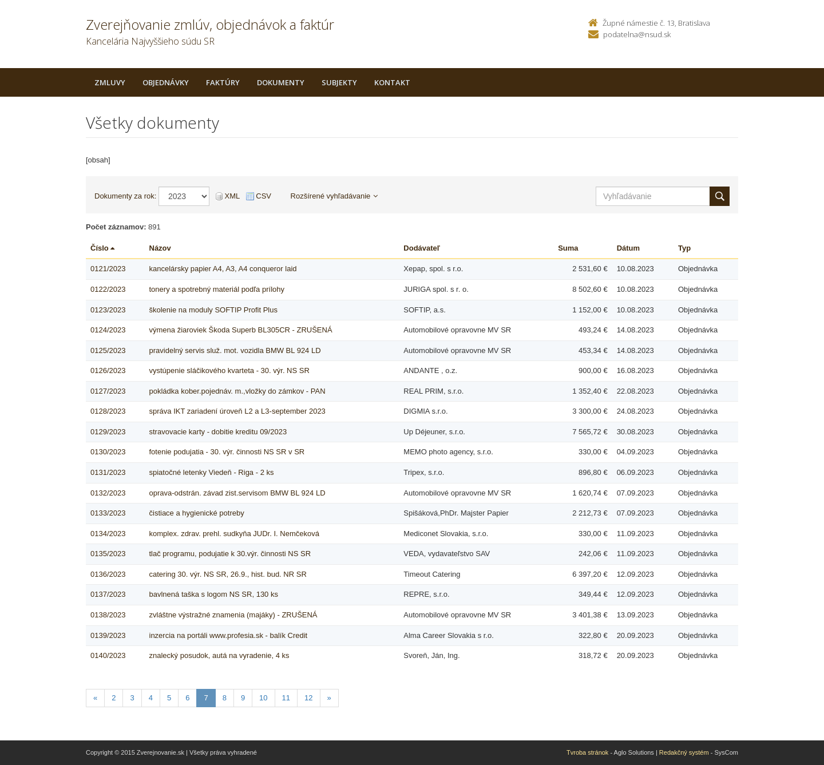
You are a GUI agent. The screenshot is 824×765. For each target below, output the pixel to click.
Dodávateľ (421, 248)
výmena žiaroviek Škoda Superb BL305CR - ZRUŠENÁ (240, 330)
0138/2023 (107, 615)
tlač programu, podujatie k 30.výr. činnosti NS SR (230, 553)
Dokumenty (280, 82)
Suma (568, 248)
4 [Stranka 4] (151, 697)
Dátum (628, 248)
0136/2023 (107, 574)
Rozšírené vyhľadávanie (334, 196)
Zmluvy (109, 82)
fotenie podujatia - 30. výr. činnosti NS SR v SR (227, 451)
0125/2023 (107, 350)
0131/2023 (107, 472)
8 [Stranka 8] (225, 697)
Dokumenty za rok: (125, 196)
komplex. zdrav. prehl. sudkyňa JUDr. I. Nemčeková (234, 533)
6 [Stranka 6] (187, 697)
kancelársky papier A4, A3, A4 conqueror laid (223, 268)
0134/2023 (107, 533)
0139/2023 (107, 635)
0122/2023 (107, 289)
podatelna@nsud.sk (637, 34)
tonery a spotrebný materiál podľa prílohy (216, 289)
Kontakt (392, 82)
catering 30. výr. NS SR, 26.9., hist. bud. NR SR (228, 574)
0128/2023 (107, 411)
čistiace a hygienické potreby (196, 513)
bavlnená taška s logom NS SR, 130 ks (213, 594)
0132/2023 (107, 493)
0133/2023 (107, 513)
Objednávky (165, 82)
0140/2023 (107, 655)
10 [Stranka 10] (263, 697)
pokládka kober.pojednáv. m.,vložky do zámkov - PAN (237, 391)
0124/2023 (107, 330)
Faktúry (223, 82)
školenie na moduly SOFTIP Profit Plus (213, 310)
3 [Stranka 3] (132, 697)
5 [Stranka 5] (169, 697)
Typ (684, 248)
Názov (160, 248)
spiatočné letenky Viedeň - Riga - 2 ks (211, 472)
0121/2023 (107, 268)
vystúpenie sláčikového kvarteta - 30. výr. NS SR (229, 370)
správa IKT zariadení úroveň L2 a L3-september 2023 (237, 411)
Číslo (102, 248)
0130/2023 (107, 451)
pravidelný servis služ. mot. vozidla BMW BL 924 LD (235, 350)
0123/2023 (107, 310)
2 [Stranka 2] (114, 697)
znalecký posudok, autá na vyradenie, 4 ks (219, 655)
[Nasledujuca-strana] (329, 698)
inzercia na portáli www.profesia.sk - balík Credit (228, 635)
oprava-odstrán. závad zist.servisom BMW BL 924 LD (237, 493)
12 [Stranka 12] (308, 697)
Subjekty (339, 82)
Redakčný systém (684, 752)
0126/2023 (107, 370)
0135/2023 (107, 553)
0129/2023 (107, 431)
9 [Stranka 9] (243, 697)
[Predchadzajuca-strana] (95, 698)
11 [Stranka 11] (286, 697)
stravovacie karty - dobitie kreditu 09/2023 (218, 431)
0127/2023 (107, 391)
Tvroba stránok (587, 752)
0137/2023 (107, 594)
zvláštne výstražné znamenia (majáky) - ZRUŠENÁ (233, 615)
